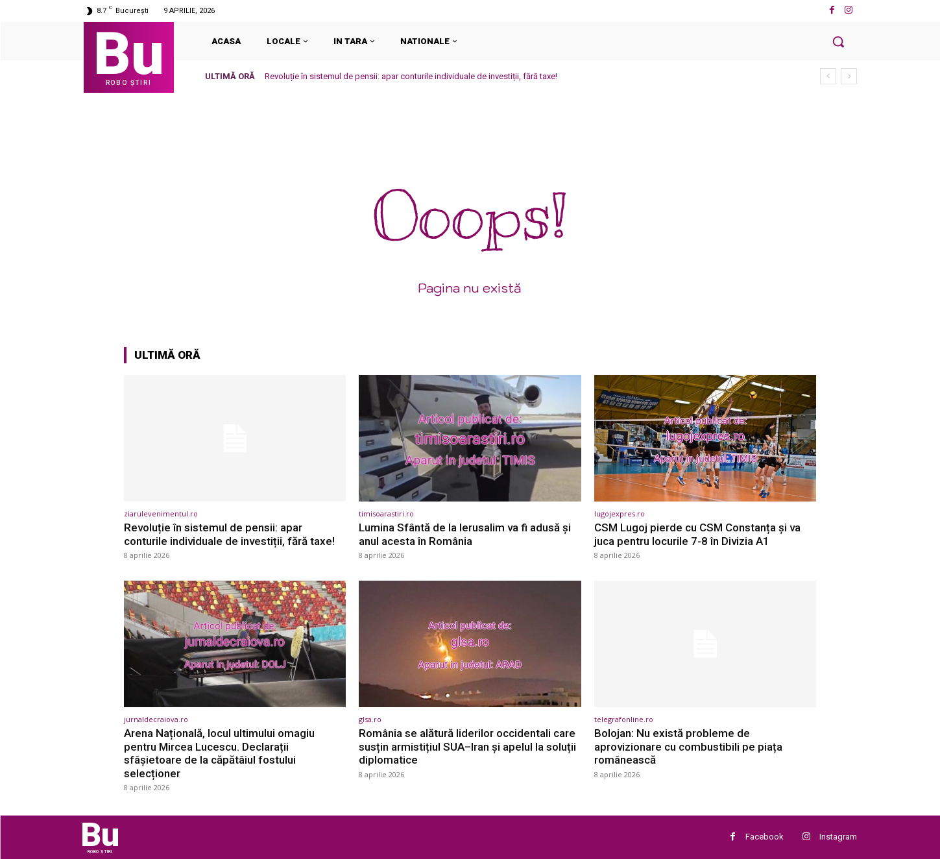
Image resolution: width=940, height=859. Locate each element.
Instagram (838, 836)
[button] (838, 41)
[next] (849, 76)
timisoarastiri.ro (386, 513)
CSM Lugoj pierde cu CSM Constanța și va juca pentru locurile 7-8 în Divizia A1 (697, 534)
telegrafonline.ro (623, 719)
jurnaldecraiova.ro (156, 719)
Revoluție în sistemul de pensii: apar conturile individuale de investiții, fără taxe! (411, 76)
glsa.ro (370, 719)
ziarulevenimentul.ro (161, 513)
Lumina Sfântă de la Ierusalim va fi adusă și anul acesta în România (465, 534)
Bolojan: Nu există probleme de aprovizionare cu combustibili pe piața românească (688, 746)
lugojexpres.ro (619, 513)
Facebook (764, 836)
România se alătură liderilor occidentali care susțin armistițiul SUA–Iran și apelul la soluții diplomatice (467, 746)
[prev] (828, 76)
